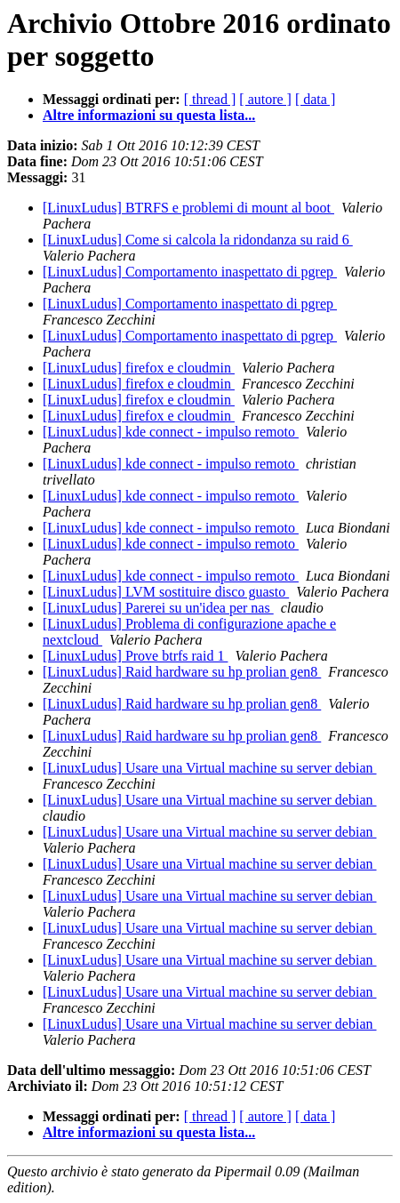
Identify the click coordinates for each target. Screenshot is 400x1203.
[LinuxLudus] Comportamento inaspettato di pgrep (190, 271)
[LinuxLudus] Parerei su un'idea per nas (158, 607)
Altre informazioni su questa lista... (149, 115)
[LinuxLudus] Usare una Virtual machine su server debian (210, 767)
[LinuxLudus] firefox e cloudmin (139, 367)
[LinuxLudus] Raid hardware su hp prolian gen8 (182, 671)
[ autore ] (265, 99)
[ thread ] (210, 99)
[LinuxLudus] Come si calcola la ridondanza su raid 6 (198, 239)
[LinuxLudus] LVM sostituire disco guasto (166, 591)
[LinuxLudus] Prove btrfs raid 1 (135, 655)
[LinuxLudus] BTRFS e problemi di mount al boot (188, 207)
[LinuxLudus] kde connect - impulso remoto (171, 431)
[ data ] (315, 99)
